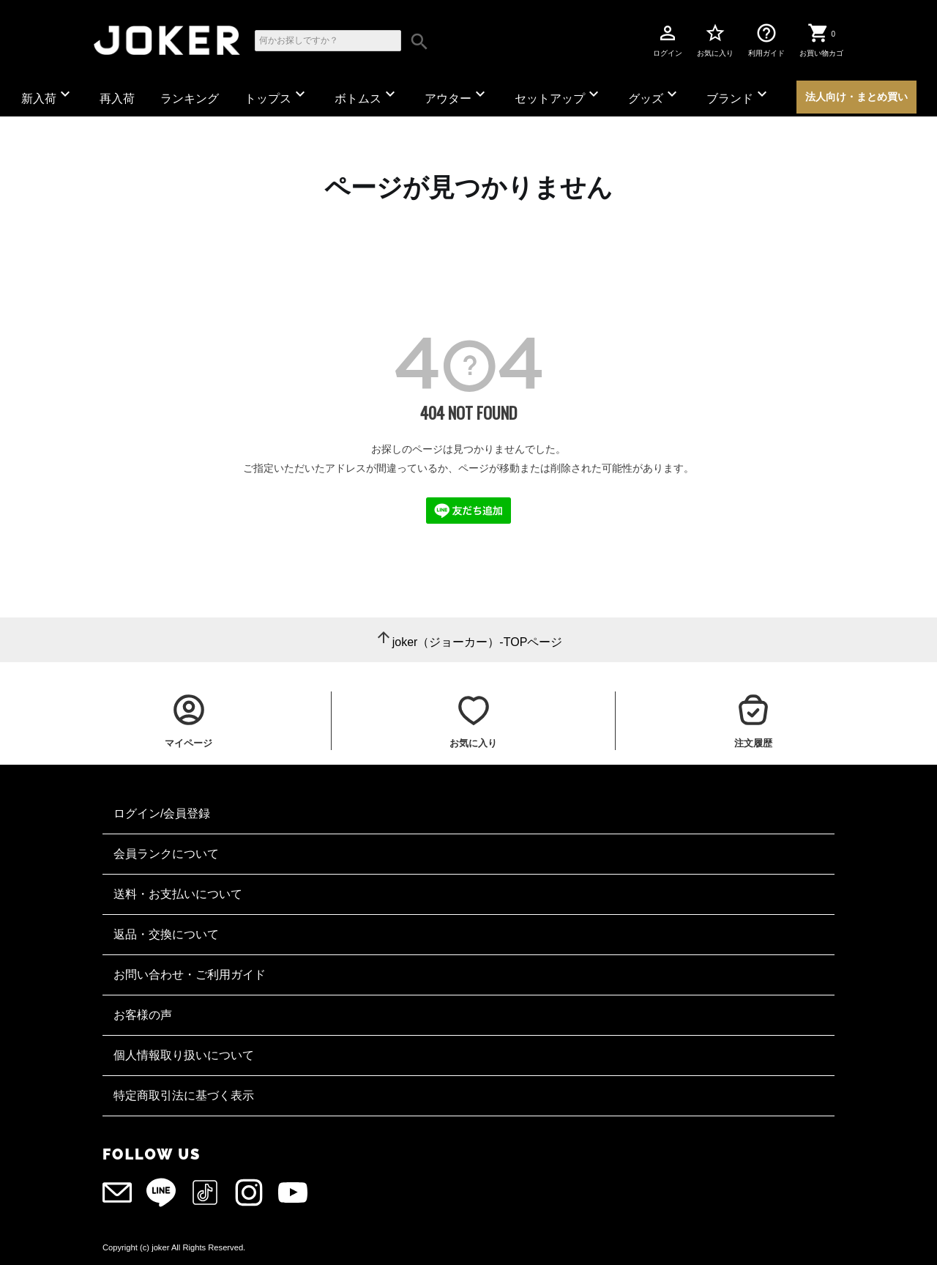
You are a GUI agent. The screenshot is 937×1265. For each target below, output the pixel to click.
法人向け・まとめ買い (856, 97)
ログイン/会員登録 (161, 813)
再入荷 (117, 98)
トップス (276, 95)
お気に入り (715, 39)
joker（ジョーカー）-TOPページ (477, 642)
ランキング (189, 98)
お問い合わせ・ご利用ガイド (189, 974)
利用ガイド (766, 39)
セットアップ (558, 95)
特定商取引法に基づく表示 (183, 1095)
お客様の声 (142, 1015)
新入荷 (47, 95)
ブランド (738, 95)
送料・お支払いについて (177, 894)
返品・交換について (166, 934)
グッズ (654, 95)
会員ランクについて (166, 853)
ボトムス (367, 95)
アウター (457, 95)
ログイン (667, 39)
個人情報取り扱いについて (183, 1055)
